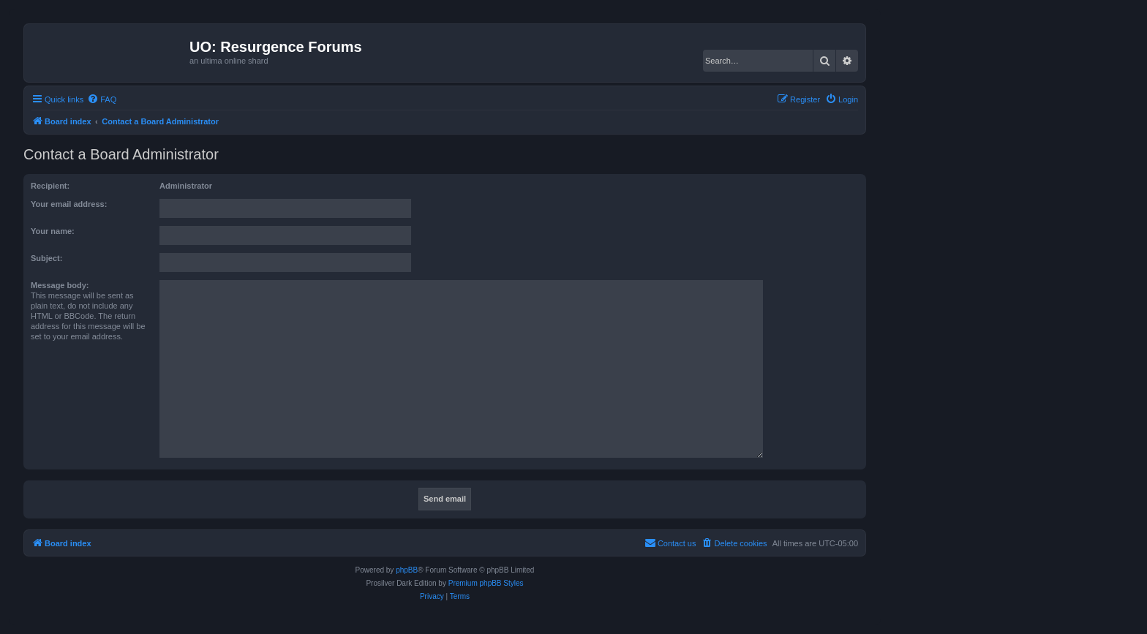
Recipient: (50, 185)
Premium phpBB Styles (486, 583)
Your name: (53, 231)
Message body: (60, 285)
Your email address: (69, 204)
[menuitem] (101, 99)
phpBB (407, 570)
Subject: (46, 258)
